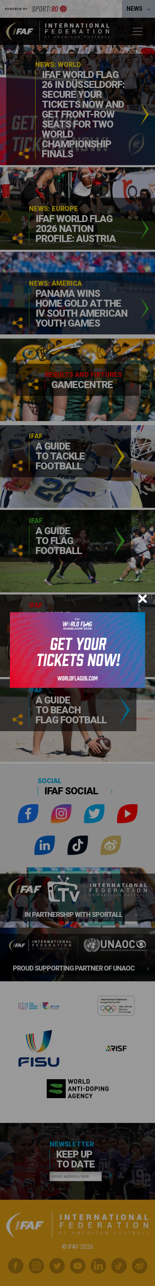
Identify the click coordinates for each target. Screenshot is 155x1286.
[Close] (143, 599)
